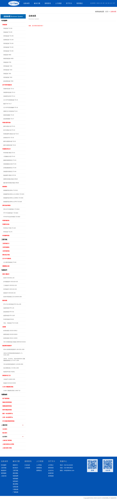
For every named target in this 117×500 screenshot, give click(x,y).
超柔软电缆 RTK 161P (9, 315)
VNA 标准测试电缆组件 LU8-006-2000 (13, 364)
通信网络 (15, 484)
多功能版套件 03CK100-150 (10, 281)
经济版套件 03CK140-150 (10, 289)
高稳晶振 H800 (7, 54)
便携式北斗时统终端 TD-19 (10, 111)
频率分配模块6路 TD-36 (9, 145)
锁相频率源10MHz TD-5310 (10, 190)
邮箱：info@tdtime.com (67, 470)
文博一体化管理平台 (7, 417)
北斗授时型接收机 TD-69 (9, 262)
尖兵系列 (4, 436)
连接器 (4, 327)
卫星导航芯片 (5, 243)
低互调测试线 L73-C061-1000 (11, 368)
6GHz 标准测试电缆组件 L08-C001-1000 (13, 349)
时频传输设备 (5, 220)
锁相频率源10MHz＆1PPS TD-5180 (12, 201)
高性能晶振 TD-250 (8, 51)
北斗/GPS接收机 (6, 258)
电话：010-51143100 (66, 465)
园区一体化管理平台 (7, 413)
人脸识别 (4, 425)
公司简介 (51, 465)
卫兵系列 (4, 429)
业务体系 (26, 3)
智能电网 (15, 476)
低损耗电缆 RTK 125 (8, 308)
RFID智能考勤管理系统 (8, 421)
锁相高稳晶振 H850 (8, 58)
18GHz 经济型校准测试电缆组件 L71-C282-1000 (13, 354)
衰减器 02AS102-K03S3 (9, 383)
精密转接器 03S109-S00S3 (10, 334)
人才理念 (39, 465)
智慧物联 (4, 394)
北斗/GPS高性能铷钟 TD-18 (10, 107)
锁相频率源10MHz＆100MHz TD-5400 (13, 198)
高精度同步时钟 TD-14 (9, 96)
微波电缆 (4, 300)
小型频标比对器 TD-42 (9, 156)
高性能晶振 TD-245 (8, 47)
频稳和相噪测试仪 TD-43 (9, 160)
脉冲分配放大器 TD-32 (9, 130)
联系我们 (78, 3)
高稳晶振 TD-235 (7, 32)
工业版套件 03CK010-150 (10, 285)
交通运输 (15, 486)
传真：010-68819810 (66, 468)
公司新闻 (27, 468)
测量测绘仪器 (5, 266)
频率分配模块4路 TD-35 (9, 141)
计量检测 (15, 489)
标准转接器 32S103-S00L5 (10, 330)
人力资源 (57, 3)
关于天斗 (68, 3)
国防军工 (15, 465)
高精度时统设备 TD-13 (9, 92)
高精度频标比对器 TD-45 (9, 164)
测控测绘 (15, 473)
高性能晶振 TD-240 (8, 43)
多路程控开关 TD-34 (8, 137)
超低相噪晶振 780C (8, 81)
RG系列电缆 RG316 (8, 319)
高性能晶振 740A (7, 77)
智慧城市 (15, 481)
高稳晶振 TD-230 (7, 28)
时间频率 (4, 20)
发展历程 (51, 473)
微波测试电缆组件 (7, 345)
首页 (106, 11)
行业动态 (27, 465)
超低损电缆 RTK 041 (8, 311)
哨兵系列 (4, 433)
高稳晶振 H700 (7, 62)
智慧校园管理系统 (7, 406)
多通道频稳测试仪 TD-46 (9, 167)
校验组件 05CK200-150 (9, 293)
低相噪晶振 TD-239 (8, 39)
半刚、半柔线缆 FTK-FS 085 (10, 323)
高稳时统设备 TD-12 (8, 88)
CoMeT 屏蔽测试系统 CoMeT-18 (11, 390)
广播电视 (15, 492)
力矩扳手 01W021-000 (9, 379)
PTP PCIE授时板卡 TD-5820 (10, 213)
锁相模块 (4, 186)
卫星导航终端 (5, 251)
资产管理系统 (5, 398)
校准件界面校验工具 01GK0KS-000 (12, 296)
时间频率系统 (5, 235)
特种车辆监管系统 (7, 409)
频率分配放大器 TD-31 (9, 126)
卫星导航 (4, 239)
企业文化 (51, 470)
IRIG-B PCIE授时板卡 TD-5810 (11, 209)
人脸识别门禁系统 (7, 440)
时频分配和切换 (6, 122)
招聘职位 (39, 470)
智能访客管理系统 (7, 402)
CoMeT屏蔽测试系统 (7, 386)
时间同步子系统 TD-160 (9, 228)
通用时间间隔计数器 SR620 (10, 179)
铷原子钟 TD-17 (7, 103)
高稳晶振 (4, 24)
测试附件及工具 (6, 375)
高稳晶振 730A (7, 73)
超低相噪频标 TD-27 (8, 118)
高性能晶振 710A (7, 66)
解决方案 (36, 3)
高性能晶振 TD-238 (8, 36)
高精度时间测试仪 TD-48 (9, 171)
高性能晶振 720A (7, 70)
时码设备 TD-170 (7, 231)
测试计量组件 (5, 274)
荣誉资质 (51, 468)
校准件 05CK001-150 (8, 278)
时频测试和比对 (6, 149)
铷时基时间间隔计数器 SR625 (11, 183)
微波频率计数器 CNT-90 (9, 175)
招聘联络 (39, 468)
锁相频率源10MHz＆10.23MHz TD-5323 (13, 194)
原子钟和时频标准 (7, 85)
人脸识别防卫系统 (7, 448)
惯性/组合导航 (6, 254)
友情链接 (51, 476)
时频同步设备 (5, 224)
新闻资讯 (46, 3)
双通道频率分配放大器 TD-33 (11, 134)
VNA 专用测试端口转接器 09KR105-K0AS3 (14, 342)
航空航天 (15, 468)
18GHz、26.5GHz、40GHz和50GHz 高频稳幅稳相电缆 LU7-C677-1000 (14, 359)
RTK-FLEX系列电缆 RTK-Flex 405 (12, 304)
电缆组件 (4, 270)
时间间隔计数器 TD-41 (9, 152)
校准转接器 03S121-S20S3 (10, 338)
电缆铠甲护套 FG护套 (9, 371)
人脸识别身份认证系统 (8, 444)
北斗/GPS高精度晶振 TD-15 (10, 100)
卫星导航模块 (5, 247)
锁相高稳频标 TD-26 (8, 115)
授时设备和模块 (6, 205)
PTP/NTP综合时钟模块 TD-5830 (11, 216)
